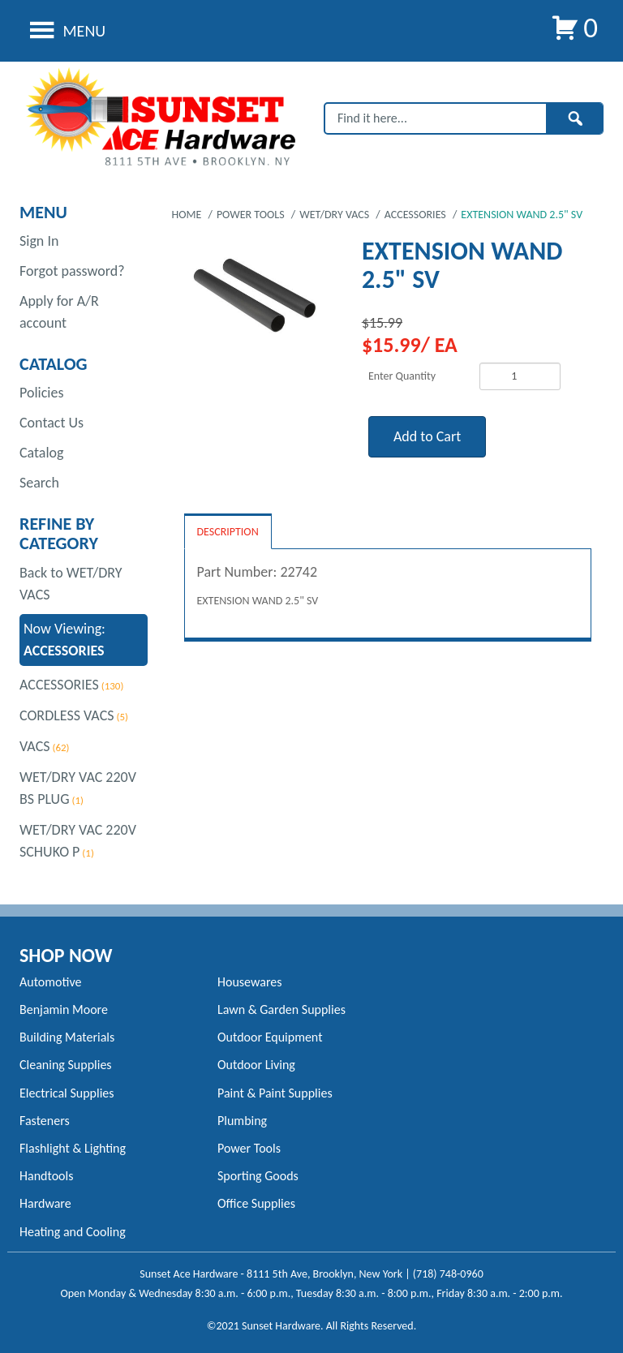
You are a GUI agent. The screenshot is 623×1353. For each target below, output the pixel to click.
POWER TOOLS (252, 214)
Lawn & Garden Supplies (281, 1009)
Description (228, 532)
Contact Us (51, 423)
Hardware (45, 1203)
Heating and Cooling (72, 1231)
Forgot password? (72, 271)
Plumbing (242, 1120)
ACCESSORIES (59, 685)
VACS (34, 746)
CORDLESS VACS (66, 715)
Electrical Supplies (66, 1093)
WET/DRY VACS (335, 214)
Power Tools (249, 1148)
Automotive (50, 982)
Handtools (46, 1175)
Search (39, 483)
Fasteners (44, 1120)
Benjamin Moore (63, 1009)
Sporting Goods (258, 1175)
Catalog (41, 453)
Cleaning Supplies (65, 1064)
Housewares (249, 982)
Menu (65, 31)
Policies (41, 393)
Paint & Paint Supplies (275, 1093)
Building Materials (66, 1037)
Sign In (38, 241)
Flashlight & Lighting (72, 1148)
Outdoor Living (256, 1064)
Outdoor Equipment (269, 1037)
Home (188, 214)
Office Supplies (256, 1203)
